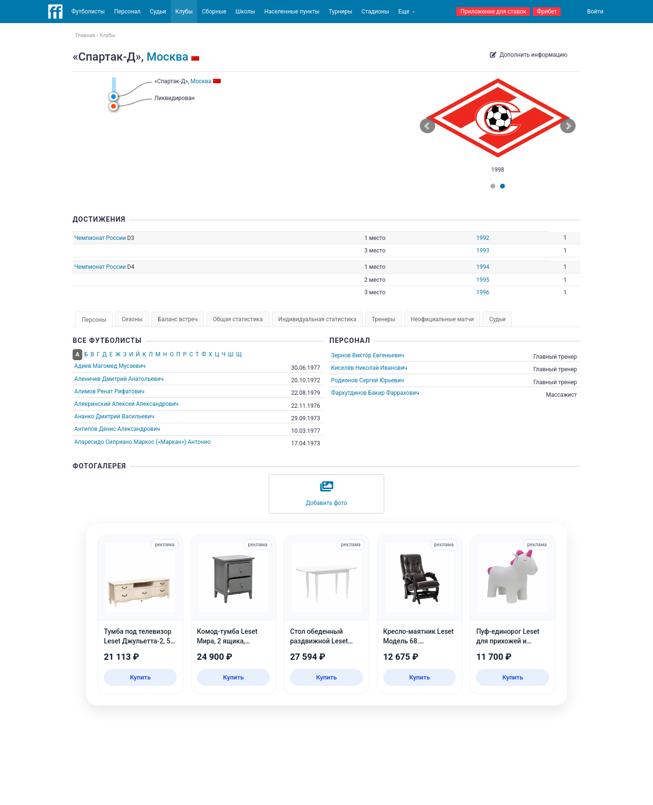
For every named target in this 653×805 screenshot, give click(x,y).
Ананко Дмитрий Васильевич (114, 416)
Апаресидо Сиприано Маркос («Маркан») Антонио (143, 442)
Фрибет (547, 11)
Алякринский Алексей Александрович (127, 404)
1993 (482, 250)
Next (568, 126)
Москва (167, 56)
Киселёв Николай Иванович (369, 368)
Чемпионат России (100, 238)
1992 (482, 238)
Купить (140, 677)
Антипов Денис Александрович (117, 429)
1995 (482, 280)
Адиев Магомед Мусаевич (110, 366)
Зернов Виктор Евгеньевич (367, 355)
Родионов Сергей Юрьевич (367, 380)
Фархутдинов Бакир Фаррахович (375, 393)
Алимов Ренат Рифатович (110, 391)
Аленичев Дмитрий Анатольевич (119, 379)
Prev (427, 126)
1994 (482, 267)
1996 (482, 292)
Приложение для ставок (493, 11)
